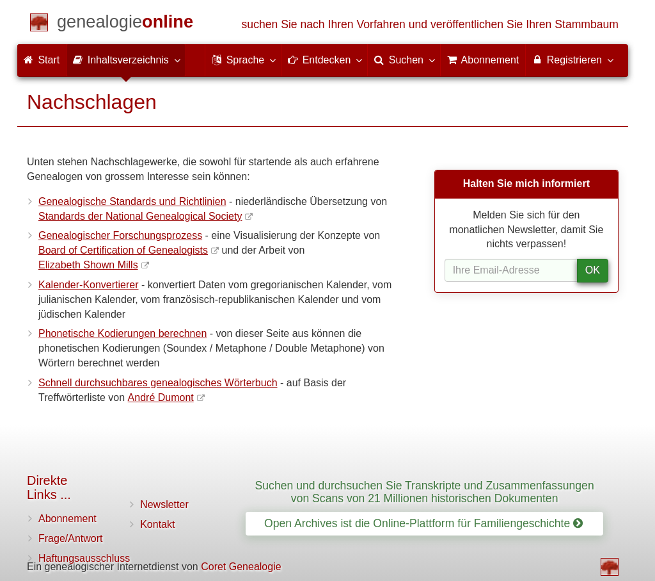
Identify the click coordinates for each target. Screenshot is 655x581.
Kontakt (157, 524)
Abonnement (67, 518)
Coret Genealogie (241, 566)
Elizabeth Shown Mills (88, 264)
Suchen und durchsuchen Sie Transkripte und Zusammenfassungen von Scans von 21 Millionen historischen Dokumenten (424, 491)
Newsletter (164, 504)
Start (41, 59)
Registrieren (572, 59)
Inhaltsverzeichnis (126, 59)
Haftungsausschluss (84, 558)
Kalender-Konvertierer (88, 284)
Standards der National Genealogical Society (140, 216)
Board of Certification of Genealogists (123, 250)
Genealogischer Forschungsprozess (120, 235)
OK (592, 270)
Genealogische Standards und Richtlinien (132, 201)
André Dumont (161, 397)
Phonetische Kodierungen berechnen (122, 333)
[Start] (125, 24)
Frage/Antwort (70, 538)
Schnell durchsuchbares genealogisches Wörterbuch (158, 382)
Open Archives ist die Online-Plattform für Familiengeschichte (423, 523)
